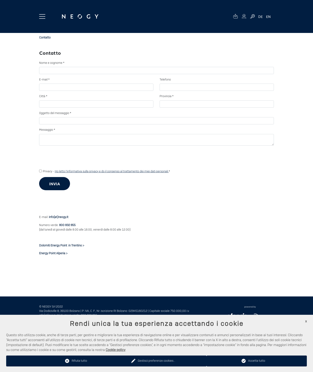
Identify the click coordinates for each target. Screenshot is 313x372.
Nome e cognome (51, 63)
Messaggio (47, 129)
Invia (54, 184)
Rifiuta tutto (79, 360)
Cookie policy (115, 350)
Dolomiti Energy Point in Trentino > (61, 245)
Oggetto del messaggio (55, 113)
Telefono (165, 79)
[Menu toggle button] (42, 16)
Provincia (167, 96)
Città (43, 96)
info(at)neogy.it (58, 217)
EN (268, 16)
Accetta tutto (256, 360)
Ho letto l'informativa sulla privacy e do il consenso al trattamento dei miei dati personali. (112, 171)
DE (260, 16)
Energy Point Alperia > (53, 253)
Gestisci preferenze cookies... (156, 360)
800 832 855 (67, 225)
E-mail (44, 79)
